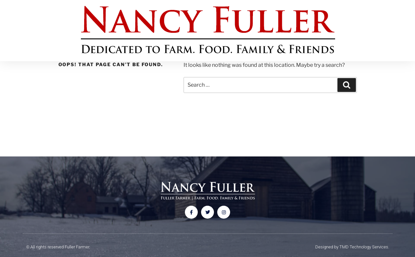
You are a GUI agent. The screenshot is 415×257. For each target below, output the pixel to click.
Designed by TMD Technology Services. (352, 246)
